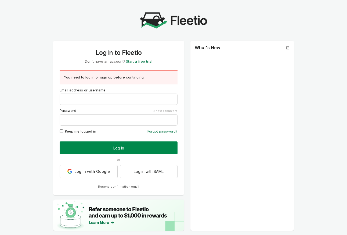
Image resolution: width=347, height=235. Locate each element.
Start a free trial (139, 61)
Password (68, 110)
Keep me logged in (78, 131)
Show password (165, 111)
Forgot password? (162, 131)
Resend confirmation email (118, 186)
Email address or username (83, 90)
